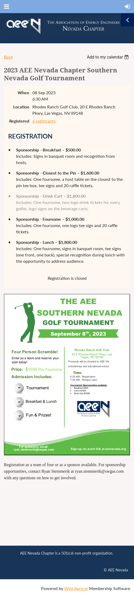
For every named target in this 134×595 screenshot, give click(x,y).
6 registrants (44, 120)
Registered (19, 120)
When (23, 92)
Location (21, 106)
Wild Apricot (76, 588)
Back (8, 56)
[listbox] (108, 57)
